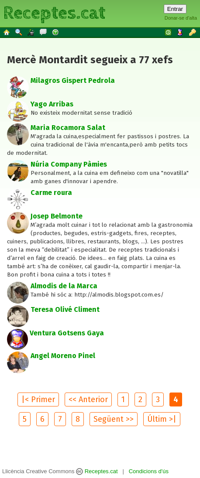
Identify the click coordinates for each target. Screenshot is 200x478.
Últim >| (161, 419)
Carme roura (51, 192)
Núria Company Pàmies (69, 164)
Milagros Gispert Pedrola (73, 80)
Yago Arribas (52, 104)
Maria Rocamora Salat (68, 127)
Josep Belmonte (57, 216)
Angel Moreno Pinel (63, 356)
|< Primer (38, 399)
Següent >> (113, 419)
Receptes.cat (54, 13)
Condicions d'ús (149, 471)
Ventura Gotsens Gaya (67, 333)
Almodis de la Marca (64, 286)
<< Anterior (88, 399)
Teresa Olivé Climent (65, 309)
